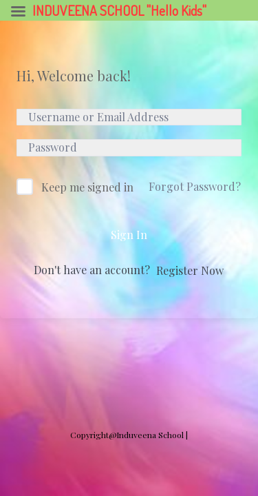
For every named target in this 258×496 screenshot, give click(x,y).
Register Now (190, 270)
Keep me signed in (87, 187)
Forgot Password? (195, 186)
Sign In (129, 234)
